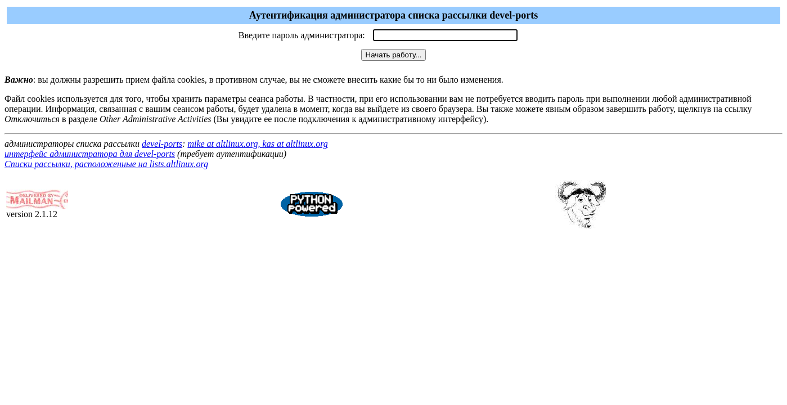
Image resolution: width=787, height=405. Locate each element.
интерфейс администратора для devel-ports (90, 154)
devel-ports (162, 143)
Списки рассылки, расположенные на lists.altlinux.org (106, 164)
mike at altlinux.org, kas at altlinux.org (257, 143)
